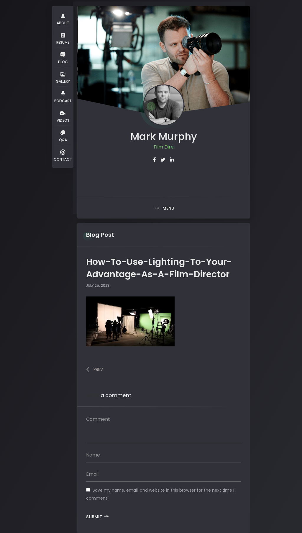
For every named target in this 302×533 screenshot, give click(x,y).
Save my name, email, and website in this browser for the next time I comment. (160, 494)
